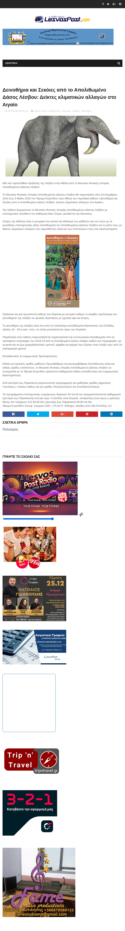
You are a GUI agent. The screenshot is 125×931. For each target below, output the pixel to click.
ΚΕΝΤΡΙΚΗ (11, 63)
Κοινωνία (66, 111)
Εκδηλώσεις (54, 111)
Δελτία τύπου (40, 111)
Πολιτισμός (86, 111)
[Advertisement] (45, 50)
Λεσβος (76, 111)
